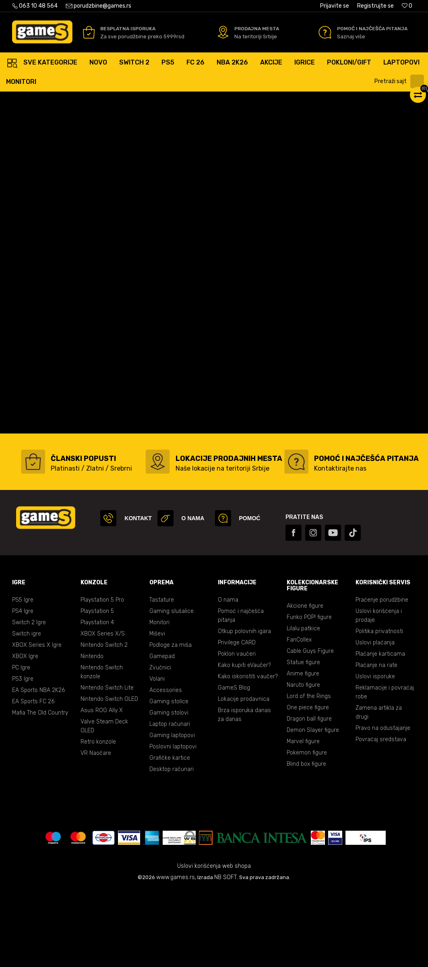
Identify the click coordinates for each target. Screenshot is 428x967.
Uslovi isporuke (375, 753)
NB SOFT (225, 954)
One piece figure (308, 784)
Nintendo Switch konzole (102, 749)
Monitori (159, 699)
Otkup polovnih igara (244, 708)
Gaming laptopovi (172, 812)
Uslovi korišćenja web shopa (214, 943)
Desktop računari (171, 846)
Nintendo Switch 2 (104, 722)
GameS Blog (234, 764)
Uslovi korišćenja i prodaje (379, 692)
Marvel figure (303, 818)
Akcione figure (305, 682)
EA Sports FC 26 (33, 778)
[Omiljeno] (407, 5)
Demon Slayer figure (313, 807)
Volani (157, 755)
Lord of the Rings (309, 773)
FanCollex (299, 716)
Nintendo (92, 733)
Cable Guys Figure (310, 728)
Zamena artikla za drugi (379, 789)
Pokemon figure (307, 829)
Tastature (161, 676)
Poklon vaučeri (237, 730)
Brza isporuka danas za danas (244, 792)
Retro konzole (98, 818)
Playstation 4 (97, 699)
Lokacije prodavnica (243, 776)
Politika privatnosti (379, 708)
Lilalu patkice (303, 705)
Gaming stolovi (168, 789)
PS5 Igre (22, 676)
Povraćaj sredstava (381, 816)
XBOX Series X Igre (37, 722)
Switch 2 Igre (29, 699)
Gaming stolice (168, 778)
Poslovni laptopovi (172, 823)
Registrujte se (375, 5)
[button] (400, 81)
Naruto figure (303, 762)
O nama (228, 676)
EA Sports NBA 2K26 (38, 767)
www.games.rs (175, 954)
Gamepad (162, 733)
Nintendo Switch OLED (109, 776)
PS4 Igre (22, 688)
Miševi (157, 710)
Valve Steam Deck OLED (104, 803)
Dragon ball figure (309, 795)
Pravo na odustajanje (383, 805)
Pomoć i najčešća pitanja (241, 692)
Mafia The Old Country (40, 789)
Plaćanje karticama (380, 730)
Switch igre (26, 710)
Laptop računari (169, 801)
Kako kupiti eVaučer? (244, 742)
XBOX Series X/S (103, 710)
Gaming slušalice (171, 688)
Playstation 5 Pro (102, 676)
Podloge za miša (170, 722)
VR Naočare (96, 830)
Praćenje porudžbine (382, 676)
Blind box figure (306, 841)
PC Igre (21, 744)
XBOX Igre (25, 733)
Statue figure (303, 739)
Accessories (165, 767)
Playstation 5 (97, 688)
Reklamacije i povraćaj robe (385, 769)
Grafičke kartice (169, 835)
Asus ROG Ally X (102, 787)
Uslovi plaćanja (375, 719)
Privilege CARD (237, 719)
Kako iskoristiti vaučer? (248, 753)
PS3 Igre (22, 755)
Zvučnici (160, 744)
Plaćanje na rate (376, 742)
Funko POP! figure (309, 694)
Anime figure (303, 750)
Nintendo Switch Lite (107, 764)
